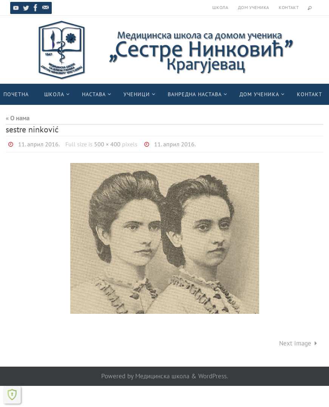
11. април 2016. (39, 144)
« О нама (17, 118)
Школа (220, 7)
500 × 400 (107, 144)
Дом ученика (253, 7)
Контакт (289, 7)
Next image (299, 343)
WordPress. (213, 376)
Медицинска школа (162, 376)
